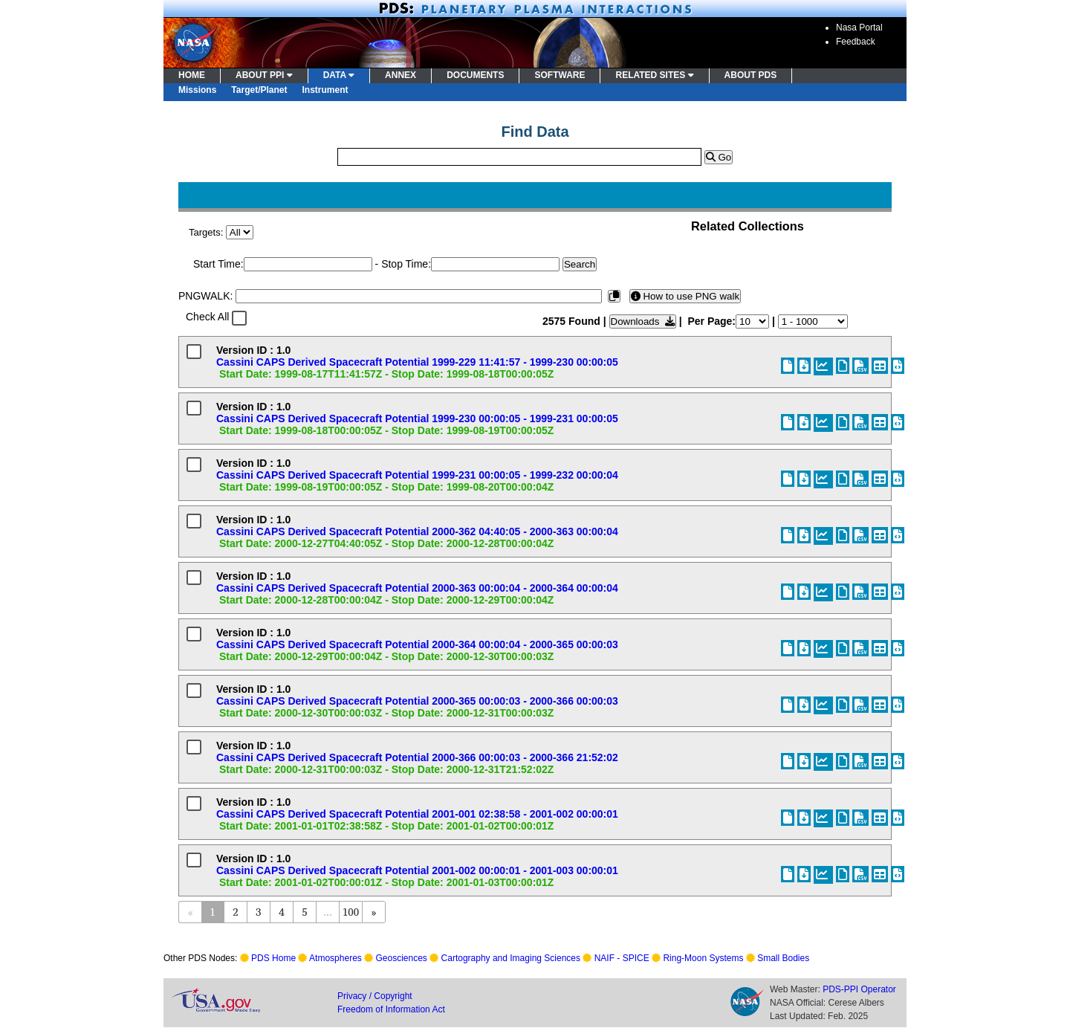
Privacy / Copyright (374, 996)
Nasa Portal (859, 27)
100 (351, 911)
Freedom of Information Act (391, 1009)
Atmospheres (335, 958)
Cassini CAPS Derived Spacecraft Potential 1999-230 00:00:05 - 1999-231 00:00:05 (417, 418)
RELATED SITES (654, 75)
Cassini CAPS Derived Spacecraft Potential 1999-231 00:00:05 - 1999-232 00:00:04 (417, 475)
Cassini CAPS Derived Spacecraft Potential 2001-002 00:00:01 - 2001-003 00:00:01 (417, 870)
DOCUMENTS (475, 75)
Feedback (855, 41)
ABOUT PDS (750, 75)
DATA (338, 75)
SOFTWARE (559, 75)
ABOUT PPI (264, 75)
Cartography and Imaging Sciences (510, 958)
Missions (197, 90)
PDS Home (273, 958)
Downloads (643, 321)
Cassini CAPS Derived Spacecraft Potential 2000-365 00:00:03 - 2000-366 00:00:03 (417, 701)
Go (718, 157)
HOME (191, 75)
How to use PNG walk (685, 296)
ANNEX (400, 75)
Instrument (325, 90)
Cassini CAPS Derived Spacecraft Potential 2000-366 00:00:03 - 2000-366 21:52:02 (417, 757)
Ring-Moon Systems (703, 958)
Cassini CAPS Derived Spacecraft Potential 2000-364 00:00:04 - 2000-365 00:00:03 (417, 644)
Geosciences (401, 958)
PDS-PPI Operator (859, 989)
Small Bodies (783, 958)
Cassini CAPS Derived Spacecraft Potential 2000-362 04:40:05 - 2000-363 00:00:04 (417, 531)
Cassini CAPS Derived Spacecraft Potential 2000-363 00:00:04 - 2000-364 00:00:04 (417, 588)
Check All (207, 317)
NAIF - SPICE (621, 958)
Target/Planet (259, 90)
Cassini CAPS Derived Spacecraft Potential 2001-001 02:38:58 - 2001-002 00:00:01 (417, 814)
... (327, 911)
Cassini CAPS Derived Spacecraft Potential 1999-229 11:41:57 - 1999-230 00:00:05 (417, 362)
